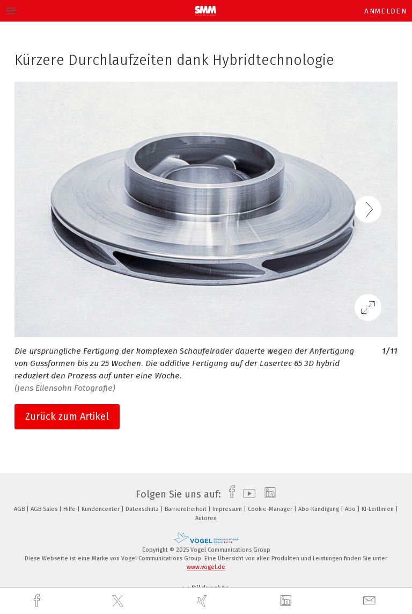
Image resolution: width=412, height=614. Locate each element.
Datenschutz (143, 509)
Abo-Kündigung (319, 509)
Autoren (206, 518)
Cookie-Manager (271, 509)
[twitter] (119, 601)
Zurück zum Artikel (67, 416)
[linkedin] (287, 601)
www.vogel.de (206, 567)
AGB (20, 509)
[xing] (203, 601)
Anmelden (385, 11)
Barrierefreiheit (186, 509)
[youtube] (246, 494)
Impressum (228, 509)
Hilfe (70, 509)
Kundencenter (101, 509)
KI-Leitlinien (378, 509)
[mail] (370, 601)
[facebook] (38, 601)
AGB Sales (45, 509)
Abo (351, 509)
